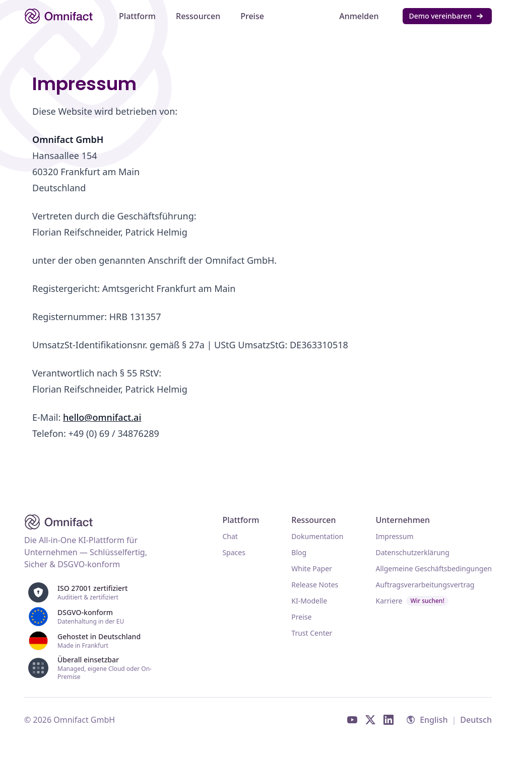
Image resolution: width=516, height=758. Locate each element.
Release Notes (314, 584)
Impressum (394, 536)
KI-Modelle (309, 600)
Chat (229, 536)
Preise (301, 617)
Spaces (233, 552)
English (433, 719)
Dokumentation (317, 536)
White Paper (311, 568)
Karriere (411, 601)
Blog (298, 552)
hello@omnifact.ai (102, 417)
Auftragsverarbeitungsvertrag (424, 584)
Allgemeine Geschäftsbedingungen (433, 568)
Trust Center (311, 633)
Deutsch (476, 719)
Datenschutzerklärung (412, 552)
